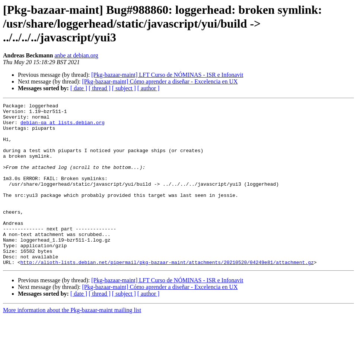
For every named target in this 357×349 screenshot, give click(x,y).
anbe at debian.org (76, 55)
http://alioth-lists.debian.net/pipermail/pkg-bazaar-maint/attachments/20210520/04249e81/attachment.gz (167, 294)
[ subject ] (124, 88)
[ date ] (78, 88)
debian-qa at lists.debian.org (62, 126)
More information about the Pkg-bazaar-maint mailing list (72, 342)
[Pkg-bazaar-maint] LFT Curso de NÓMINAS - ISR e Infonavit (167, 75)
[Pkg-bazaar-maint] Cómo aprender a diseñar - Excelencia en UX (160, 81)
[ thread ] (100, 88)
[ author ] (148, 88)
